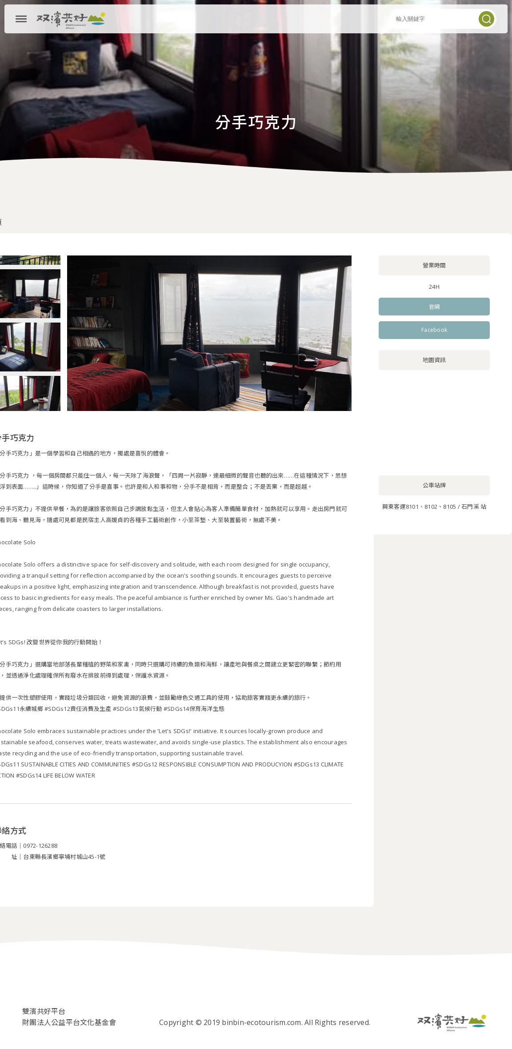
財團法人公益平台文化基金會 (69, 1022)
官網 (434, 307)
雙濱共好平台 (44, 1011)
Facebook (434, 330)
